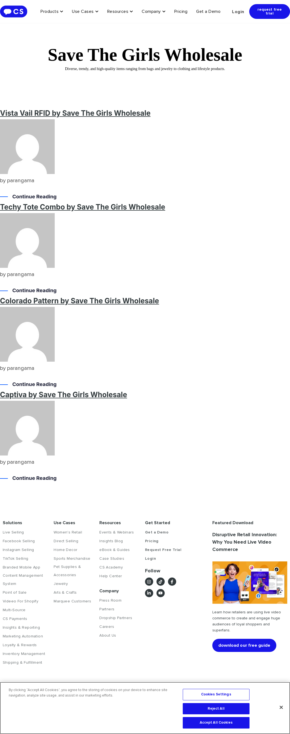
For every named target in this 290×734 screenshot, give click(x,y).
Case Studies (111, 558)
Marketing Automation (23, 636)
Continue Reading (36, 197)
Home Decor (65, 549)
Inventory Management (24, 653)
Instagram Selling (18, 549)
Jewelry (61, 583)
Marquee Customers (72, 601)
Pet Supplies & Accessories (67, 570)
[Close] (281, 707)
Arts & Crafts (65, 592)
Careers (106, 626)
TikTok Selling (15, 558)
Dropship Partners (115, 618)
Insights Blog (111, 541)
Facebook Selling (19, 541)
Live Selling (13, 532)
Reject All (216, 708)
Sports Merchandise (72, 558)
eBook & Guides (114, 549)
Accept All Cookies (216, 722)
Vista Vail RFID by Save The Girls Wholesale (75, 113)
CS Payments (15, 618)
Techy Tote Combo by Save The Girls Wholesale (82, 207)
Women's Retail (68, 532)
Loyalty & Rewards (20, 645)
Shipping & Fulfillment (22, 662)
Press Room (110, 600)
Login (238, 11)
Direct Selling (66, 541)
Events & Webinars (116, 532)
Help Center (110, 576)
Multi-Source (14, 610)
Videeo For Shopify (20, 601)
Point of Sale (15, 592)
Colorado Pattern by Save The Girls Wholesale (79, 301)
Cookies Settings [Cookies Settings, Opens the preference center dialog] (216, 694)
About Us (107, 635)
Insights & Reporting (21, 627)
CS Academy (111, 567)
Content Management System (23, 579)
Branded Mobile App (21, 567)
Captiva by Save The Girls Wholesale (63, 394)
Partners (106, 609)
